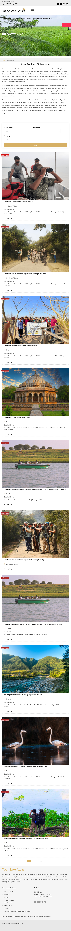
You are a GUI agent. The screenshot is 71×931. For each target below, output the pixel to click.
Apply (35, 145)
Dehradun (9, 699)
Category (7, 136)
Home (5, 19)
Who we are (7, 894)
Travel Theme (8, 127)
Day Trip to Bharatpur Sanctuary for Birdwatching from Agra (24, 560)
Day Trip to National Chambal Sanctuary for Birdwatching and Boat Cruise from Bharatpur (35, 490)
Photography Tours (18, 916)
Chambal (8, 494)
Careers (6, 897)
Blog (51, 19)
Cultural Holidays (7, 916)
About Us (19, 19)
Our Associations (9, 900)
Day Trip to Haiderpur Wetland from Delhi (18, 202)
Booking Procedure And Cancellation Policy (17, 911)
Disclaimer (7, 908)
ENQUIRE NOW (67, 25)
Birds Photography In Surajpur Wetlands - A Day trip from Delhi (25, 767)
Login (15, 3)
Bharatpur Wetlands (12, 278)
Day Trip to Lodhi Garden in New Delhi (17, 418)
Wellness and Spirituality (31, 916)
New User (7, 3)
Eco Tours (11, 19)
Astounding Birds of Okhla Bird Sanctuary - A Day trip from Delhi (26, 839)
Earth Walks (27, 19)
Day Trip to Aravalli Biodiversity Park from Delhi (20, 346)
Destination (36, 127)
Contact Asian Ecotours (40, 19)
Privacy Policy (8, 905)
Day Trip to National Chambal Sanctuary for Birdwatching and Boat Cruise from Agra (33, 624)
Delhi (7, 350)
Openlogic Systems (17, 923)
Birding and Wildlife (44, 916)
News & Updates (9, 892)
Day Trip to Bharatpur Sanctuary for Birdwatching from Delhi (25, 274)
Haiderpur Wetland (11, 206)
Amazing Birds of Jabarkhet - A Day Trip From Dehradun (23, 695)
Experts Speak (8, 903)
